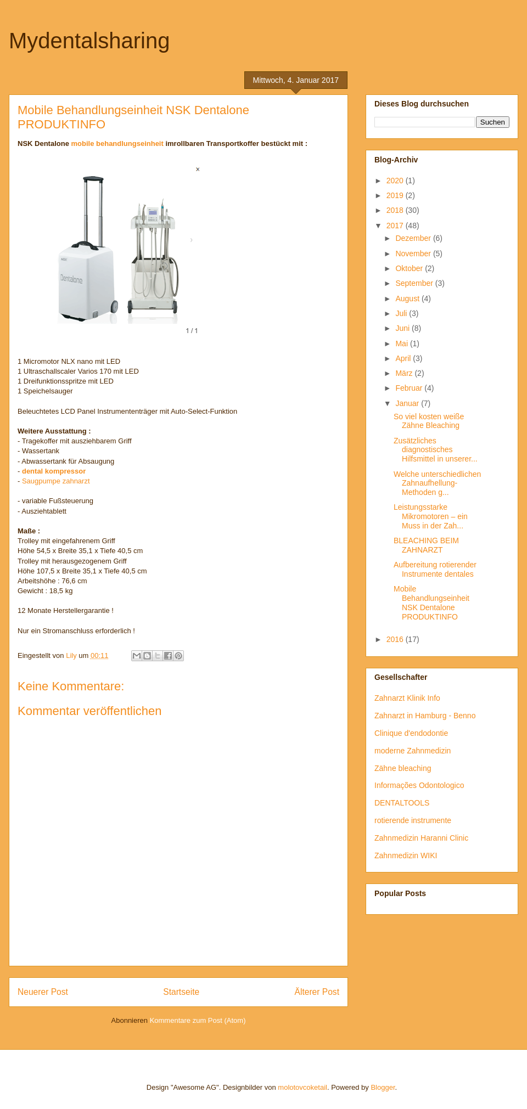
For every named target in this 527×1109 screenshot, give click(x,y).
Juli (402, 313)
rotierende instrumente (412, 820)
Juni (403, 328)
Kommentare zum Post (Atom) (198, 1020)
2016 (396, 639)
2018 (396, 210)
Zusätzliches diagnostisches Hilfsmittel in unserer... (436, 450)
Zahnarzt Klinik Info (407, 698)
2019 (396, 195)
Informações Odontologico (419, 785)
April (404, 358)
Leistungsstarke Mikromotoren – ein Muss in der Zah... (431, 516)
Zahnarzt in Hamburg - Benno (424, 715)
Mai (402, 343)
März (404, 373)
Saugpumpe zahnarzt (56, 481)
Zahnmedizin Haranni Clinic (421, 838)
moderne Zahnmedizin (412, 750)
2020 (396, 180)
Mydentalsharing (89, 41)
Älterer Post (317, 992)
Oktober (410, 268)
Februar (409, 388)
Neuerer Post (43, 992)
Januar (408, 403)
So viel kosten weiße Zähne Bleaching (429, 421)
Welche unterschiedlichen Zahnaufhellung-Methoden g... (437, 483)
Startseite (181, 992)
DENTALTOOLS (401, 802)
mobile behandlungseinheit (117, 143)
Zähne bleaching (402, 768)
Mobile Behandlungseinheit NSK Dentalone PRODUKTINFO (431, 602)
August (408, 298)
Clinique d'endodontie (411, 733)
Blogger (383, 1087)
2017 (396, 225)
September (415, 283)
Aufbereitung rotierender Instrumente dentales (435, 569)
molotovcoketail (302, 1087)
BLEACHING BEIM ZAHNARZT (426, 545)
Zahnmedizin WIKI (405, 855)
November (414, 253)
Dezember (414, 238)
